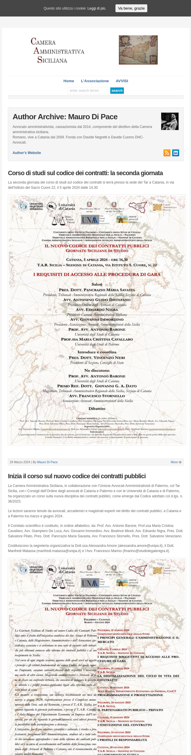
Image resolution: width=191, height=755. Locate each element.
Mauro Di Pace (47, 462)
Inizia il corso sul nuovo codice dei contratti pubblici (77, 476)
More (174, 462)
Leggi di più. (96, 8)
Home (68, 81)
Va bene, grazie (131, 8)
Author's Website (26, 153)
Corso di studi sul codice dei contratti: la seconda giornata (85, 173)
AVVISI (122, 81)
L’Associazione (95, 81)
